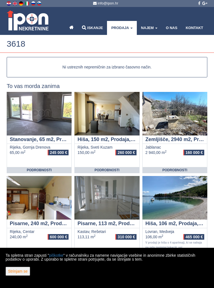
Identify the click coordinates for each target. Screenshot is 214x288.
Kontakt (194, 28)
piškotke (56, 255)
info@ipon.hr (105, 3)
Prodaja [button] (122, 28)
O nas (171, 28)
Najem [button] (149, 28)
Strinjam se (18, 271)
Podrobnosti (39, 170)
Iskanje (92, 27)
